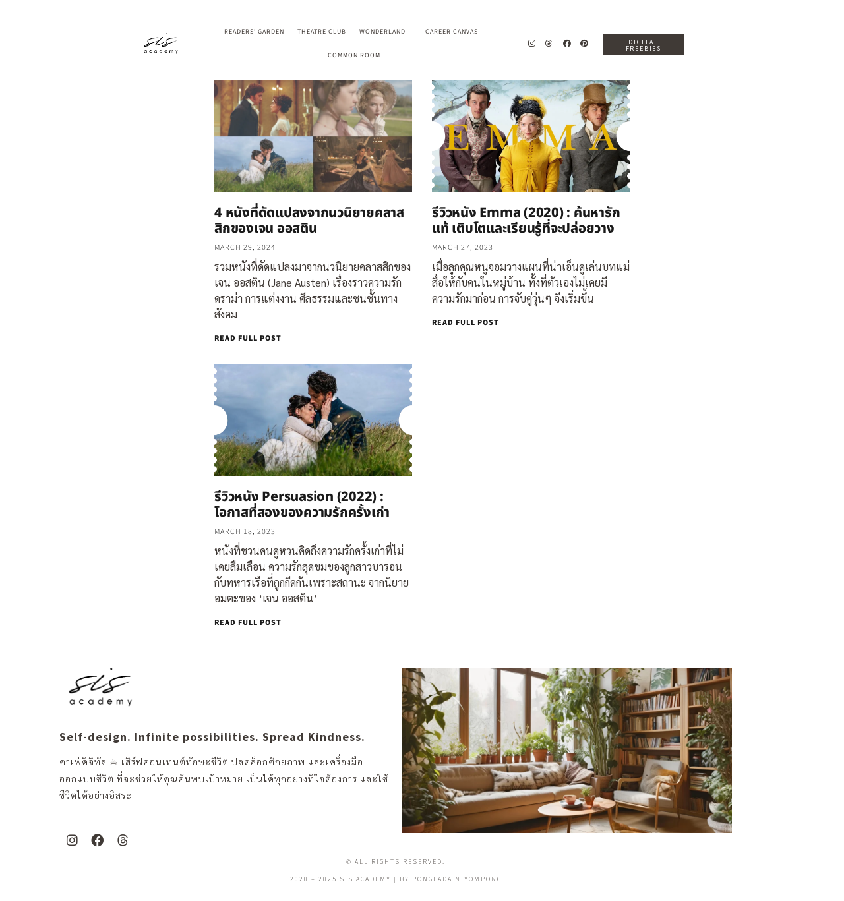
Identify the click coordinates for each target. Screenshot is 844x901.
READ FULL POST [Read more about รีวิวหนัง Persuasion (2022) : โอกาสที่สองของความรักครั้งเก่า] (248, 622)
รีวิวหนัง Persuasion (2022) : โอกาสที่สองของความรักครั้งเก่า (302, 505)
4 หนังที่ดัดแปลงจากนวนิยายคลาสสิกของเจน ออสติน (309, 221)
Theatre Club (321, 31)
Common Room (354, 55)
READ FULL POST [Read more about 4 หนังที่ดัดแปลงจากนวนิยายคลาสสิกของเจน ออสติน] (248, 338)
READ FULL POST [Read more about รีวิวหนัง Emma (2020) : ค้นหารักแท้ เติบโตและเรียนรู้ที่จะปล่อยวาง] (465, 322)
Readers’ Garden (254, 31)
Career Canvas (455, 31)
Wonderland (385, 31)
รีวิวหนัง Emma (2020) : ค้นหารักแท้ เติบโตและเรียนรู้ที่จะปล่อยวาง (526, 221)
